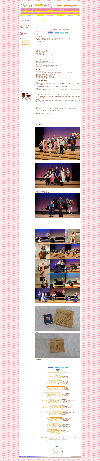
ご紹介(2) (65, 438)
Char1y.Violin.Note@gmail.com (25, 22)
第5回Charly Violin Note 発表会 (55, 432)
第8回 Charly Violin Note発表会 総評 (56, 425)
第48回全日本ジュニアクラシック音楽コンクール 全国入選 (56, 396)
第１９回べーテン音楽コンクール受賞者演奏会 (56, 376)
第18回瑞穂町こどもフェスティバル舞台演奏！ (56, 406)
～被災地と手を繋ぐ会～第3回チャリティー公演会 (55, 431)
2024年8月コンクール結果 (51, 408)
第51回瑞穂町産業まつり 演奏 (52, 402)
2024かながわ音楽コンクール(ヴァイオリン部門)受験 (56, 394)
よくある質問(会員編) (25, 42)
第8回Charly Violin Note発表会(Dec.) (52, 426)
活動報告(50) (45, 437)
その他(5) (77, 437)
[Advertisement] (57, 25)
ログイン (60, 6)
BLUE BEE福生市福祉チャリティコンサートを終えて (56, 413)
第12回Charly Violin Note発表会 (51, 383)
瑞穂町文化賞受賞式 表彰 (55, 405)
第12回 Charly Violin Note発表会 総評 (55, 380)
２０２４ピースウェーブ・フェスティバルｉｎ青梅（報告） (55, 411)
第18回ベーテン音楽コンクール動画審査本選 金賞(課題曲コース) (52, 400)
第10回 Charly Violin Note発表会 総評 (55, 414)
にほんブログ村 (57, 371)
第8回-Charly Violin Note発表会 (51, 427)
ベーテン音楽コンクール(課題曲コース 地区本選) (51, 418)
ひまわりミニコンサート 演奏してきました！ (55, 388)
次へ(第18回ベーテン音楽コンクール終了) (65, 372)
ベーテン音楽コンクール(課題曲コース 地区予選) (55, 420)
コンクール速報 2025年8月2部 (56, 390)
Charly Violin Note (37, 5)
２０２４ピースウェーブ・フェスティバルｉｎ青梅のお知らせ (51, 412)
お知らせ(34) (53, 437)
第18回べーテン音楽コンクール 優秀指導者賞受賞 (55, 395)
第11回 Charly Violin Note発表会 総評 (55, 399)
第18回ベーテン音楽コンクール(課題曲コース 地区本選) (51, 407)
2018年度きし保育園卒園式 (55, 433)
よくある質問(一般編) (25, 40)
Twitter (57, 32)
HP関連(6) (70, 437)
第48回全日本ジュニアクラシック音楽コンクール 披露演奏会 (55, 393)
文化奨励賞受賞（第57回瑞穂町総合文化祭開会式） (56, 386)
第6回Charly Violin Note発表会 (56, 430)
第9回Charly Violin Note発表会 (52, 424)
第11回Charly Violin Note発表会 (51, 401)
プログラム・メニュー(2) (55, 438)
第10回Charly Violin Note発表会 (51, 419)
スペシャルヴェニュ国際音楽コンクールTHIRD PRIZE (55, 382)
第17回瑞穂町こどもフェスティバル (56, 417)
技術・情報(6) (61, 437)
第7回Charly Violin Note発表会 (52, 429)
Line (62, 32)
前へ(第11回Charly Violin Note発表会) (50, 372)
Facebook (51, 32)
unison (26, 94)
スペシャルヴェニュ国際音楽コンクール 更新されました (55, 377)
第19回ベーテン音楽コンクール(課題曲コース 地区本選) (55, 387)
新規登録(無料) (68, 6)
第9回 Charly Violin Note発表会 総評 (56, 421)
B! (67, 32)
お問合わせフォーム (25, 44)
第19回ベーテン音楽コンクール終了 (52, 381)
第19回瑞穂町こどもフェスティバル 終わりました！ (56, 389)
